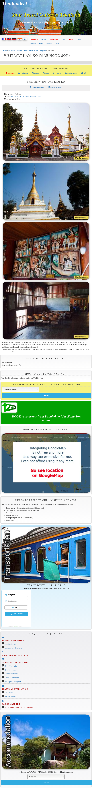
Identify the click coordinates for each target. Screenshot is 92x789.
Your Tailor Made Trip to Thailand (19, 707)
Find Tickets (16, 614)
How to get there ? (55, 87)
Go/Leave (10, 73)
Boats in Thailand (12, 678)
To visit (35, 73)
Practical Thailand (36, 43)
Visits (63, 39)
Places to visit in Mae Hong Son (35, 51)
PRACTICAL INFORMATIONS (15, 689)
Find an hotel (10, 644)
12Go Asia (16, 626)
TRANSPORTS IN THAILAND (14, 662)
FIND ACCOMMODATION (13, 640)
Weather (57, 73)
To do (46, 73)
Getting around (71, 73)
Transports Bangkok (13, 681)
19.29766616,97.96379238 (20, 97)
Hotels (43, 39)
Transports (34, 39)
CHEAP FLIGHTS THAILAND (15, 655)
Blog (57, 43)
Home (5, 51)
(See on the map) (35, 97)
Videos (79, 39)
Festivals (49, 43)
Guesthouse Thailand (13, 648)
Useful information (37, 87)
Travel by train (11, 666)
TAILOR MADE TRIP (11, 704)
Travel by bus (10, 670)
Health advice (10, 696)
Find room (23, 73)
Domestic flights (11, 674)
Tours (71, 39)
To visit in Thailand (15, 51)
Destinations (54, 39)
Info (83, 73)
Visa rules (9, 693)
